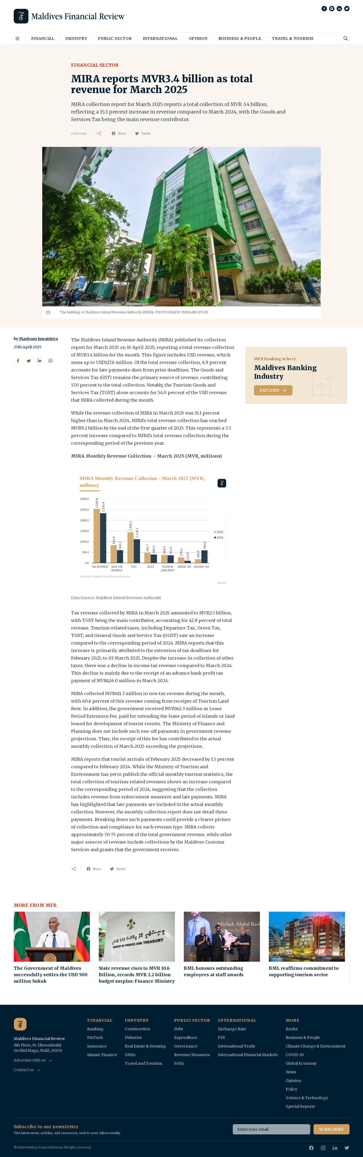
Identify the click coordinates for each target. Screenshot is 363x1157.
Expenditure (185, 1037)
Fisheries (133, 1037)
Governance (186, 1046)
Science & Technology (307, 1097)
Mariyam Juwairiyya (38, 338)
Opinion (198, 38)
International (160, 38)
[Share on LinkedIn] (39, 360)
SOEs (179, 1063)
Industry (76, 38)
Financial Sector (94, 65)
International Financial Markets (248, 1054)
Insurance (97, 1046)
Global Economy (301, 1063)
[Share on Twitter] (28, 360)
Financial (42, 38)
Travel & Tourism (292, 38)
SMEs (130, 1054)
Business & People (239, 38)
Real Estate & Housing (145, 1046)
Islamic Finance (102, 1054)
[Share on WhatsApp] (50, 360)
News (291, 1072)
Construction (137, 1029)
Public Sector (115, 38)
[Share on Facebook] (18, 360)
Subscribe (331, 1129)
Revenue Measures (192, 1054)
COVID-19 (295, 1054)
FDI (221, 1037)
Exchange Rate (232, 1029)
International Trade (236, 1046)
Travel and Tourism (143, 1063)
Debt (178, 1029)
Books (292, 1029)
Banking (95, 1029)
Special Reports (300, 1106)
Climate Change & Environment (316, 1046)
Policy (291, 1089)
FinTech (95, 1037)
